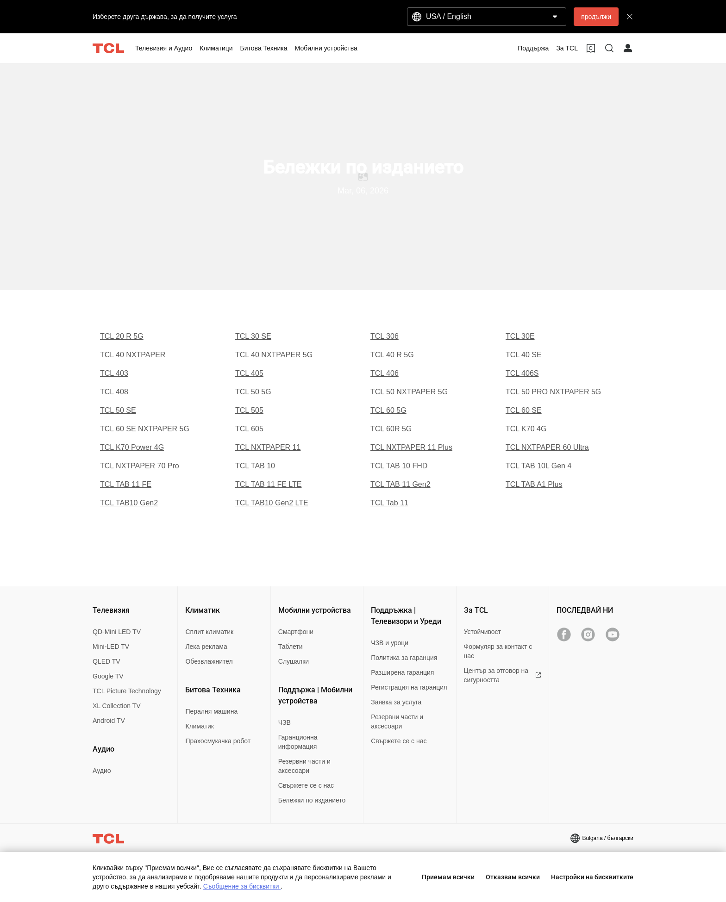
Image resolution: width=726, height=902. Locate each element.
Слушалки (293, 661)
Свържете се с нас (306, 785)
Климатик (199, 726)
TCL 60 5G (388, 410)
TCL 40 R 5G (392, 355)
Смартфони (295, 631)
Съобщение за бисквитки (242, 886)
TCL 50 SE (118, 410)
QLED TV (106, 661)
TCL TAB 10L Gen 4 (538, 466)
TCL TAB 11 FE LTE (268, 484)
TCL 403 (114, 373)
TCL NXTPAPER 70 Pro (139, 466)
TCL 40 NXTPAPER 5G (274, 355)
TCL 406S (522, 373)
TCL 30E (520, 336)
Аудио (102, 770)
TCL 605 (249, 429)
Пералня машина (211, 711)
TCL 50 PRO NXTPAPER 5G (553, 392)
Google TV (108, 676)
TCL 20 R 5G (122, 336)
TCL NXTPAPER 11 (267, 447)
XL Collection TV (117, 705)
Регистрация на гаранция (409, 687)
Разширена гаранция (402, 672)
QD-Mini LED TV (117, 631)
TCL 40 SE (524, 355)
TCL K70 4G (526, 429)
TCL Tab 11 (389, 503)
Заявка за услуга (396, 702)
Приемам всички (448, 877)
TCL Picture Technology (127, 691)
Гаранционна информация (298, 742)
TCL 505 (249, 410)
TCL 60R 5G (391, 429)
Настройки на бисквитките (592, 877)
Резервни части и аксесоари (304, 766)
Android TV (109, 720)
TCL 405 (249, 373)
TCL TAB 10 (255, 466)
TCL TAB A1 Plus (534, 484)
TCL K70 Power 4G (132, 447)
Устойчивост (482, 631)
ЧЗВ (284, 722)
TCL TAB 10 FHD (398, 466)
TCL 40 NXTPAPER (132, 355)
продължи (596, 16)
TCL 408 (114, 392)
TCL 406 (384, 373)
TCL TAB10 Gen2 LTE (271, 503)
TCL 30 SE (253, 336)
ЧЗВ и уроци (389, 643)
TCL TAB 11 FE (125, 484)
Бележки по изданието (312, 800)
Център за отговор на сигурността (502, 675)
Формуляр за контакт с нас (498, 651)
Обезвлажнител (208, 661)
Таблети (290, 646)
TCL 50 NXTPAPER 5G (409, 392)
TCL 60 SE (524, 410)
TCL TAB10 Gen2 (129, 503)
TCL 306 (384, 336)
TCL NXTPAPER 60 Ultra (547, 447)
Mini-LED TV (111, 646)
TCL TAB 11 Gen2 (400, 484)
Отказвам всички (513, 877)
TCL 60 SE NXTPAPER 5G (144, 429)
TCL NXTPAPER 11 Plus (411, 447)
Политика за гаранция (404, 657)
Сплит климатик (209, 631)
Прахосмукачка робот (217, 741)
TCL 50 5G (253, 392)
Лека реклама (206, 646)
